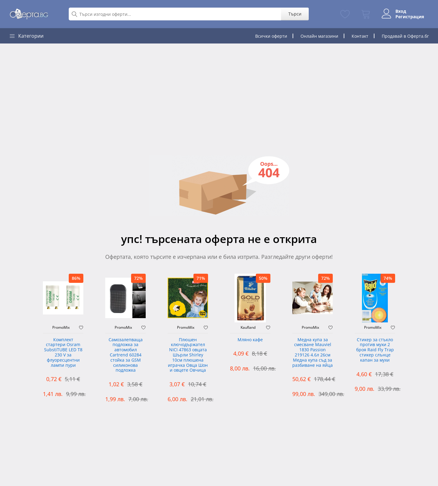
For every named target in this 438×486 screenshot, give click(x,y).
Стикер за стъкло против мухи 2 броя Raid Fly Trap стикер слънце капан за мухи (375, 350)
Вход (400, 11)
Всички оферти (271, 36)
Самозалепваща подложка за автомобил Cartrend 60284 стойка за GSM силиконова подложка (126, 355)
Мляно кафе (250, 339)
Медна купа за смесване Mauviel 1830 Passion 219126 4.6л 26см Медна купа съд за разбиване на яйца (312, 352)
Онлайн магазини (319, 36)
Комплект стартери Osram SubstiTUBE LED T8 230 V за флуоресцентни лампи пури (63, 352)
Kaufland (248, 327)
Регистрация (409, 16)
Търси (294, 14)
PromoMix (61, 327)
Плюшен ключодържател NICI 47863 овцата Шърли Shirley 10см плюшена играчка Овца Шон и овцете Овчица (188, 355)
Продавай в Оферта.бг (405, 36)
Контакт (360, 36)
